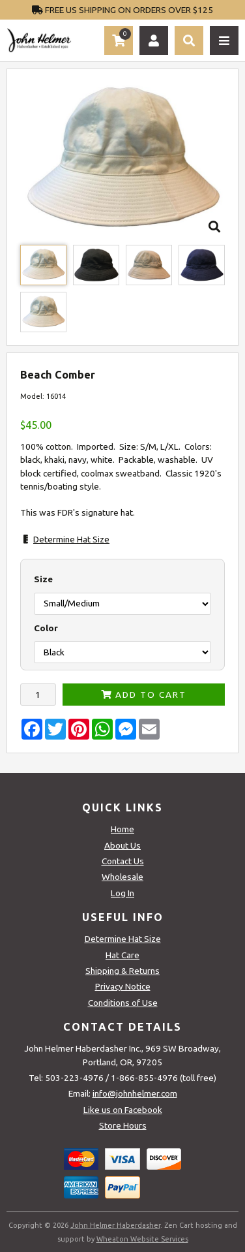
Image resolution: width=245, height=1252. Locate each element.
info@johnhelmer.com (135, 1093)
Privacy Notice (123, 986)
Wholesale (122, 876)
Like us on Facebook (122, 1109)
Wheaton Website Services (142, 1239)
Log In (122, 893)
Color (46, 628)
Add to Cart (143, 694)
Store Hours (123, 1125)
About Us (122, 845)
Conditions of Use (123, 1002)
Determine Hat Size (71, 539)
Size (43, 579)
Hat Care (122, 955)
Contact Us (123, 861)
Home (122, 829)
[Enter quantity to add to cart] (38, 694)
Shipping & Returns (122, 970)
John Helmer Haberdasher (115, 1225)
